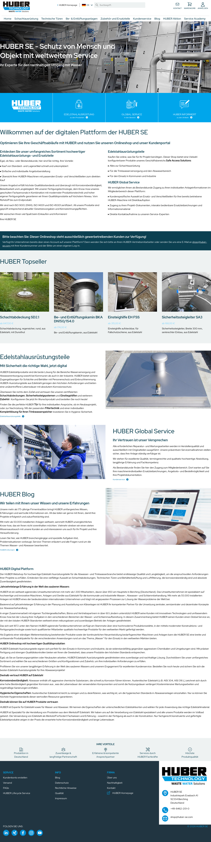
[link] (97, 5)
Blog (157, 18)
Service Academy (195, 18)
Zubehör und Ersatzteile (115, 18)
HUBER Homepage (66, 5)
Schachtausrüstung (26, 18)
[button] (17, 7)
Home (7, 18)
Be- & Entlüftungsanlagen (82, 18)
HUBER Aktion (172, 18)
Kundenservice (142, 18)
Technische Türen (52, 18)
